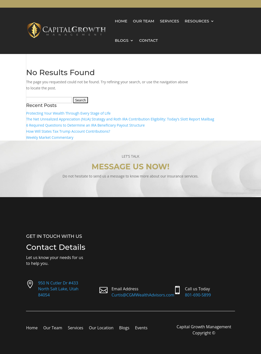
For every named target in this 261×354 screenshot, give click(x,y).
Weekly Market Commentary (49, 137)
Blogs (121, 40)
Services (169, 21)
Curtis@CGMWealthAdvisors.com (142, 295)
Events (141, 328)
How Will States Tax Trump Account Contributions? (68, 131)
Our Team (143, 21)
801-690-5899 (198, 295)
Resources (197, 21)
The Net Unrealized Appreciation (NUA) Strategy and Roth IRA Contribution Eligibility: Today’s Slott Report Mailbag (120, 119)
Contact (148, 40)
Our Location (101, 328)
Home (121, 21)
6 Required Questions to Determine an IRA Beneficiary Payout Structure (85, 125)
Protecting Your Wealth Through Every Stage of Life (68, 113)
